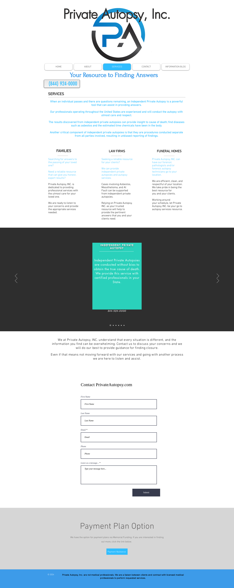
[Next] (218, 276)
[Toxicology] (113, 325)
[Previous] (16, 276)
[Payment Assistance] (117, 551)
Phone (83, 446)
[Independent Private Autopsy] (110, 325)
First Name (85, 397)
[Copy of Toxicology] (121, 325)
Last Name (85, 413)
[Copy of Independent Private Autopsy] (118, 325)
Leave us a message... (90, 463)
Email (83, 430)
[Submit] (146, 492)
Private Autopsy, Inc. (117, 14)
